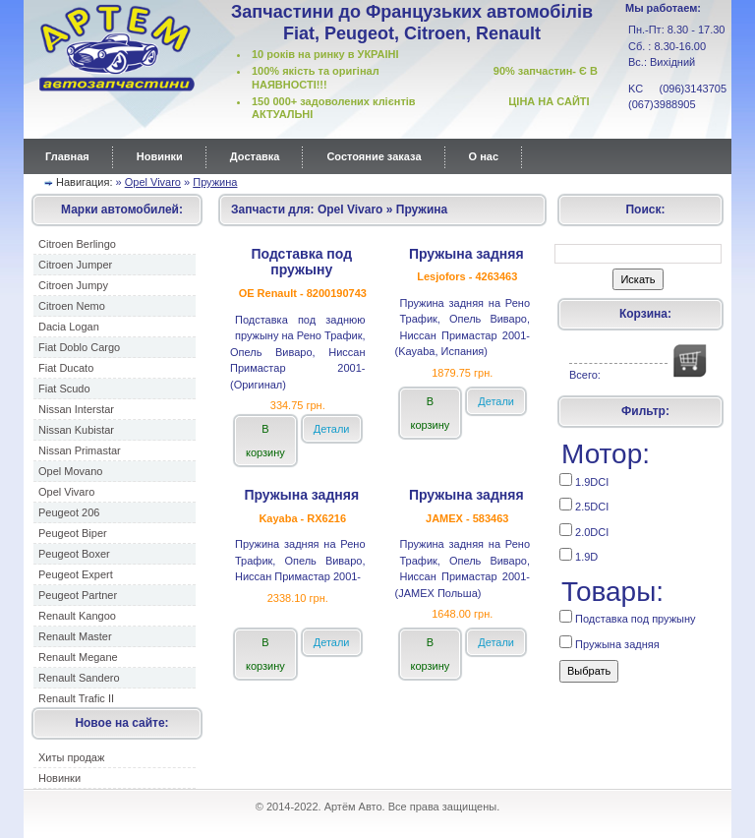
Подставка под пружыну (627, 617)
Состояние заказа (373, 156)
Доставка (255, 156)
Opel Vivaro (153, 182)
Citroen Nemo (71, 306)
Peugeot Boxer (74, 554)
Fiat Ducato (65, 368)
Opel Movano (70, 471)
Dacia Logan (68, 326)
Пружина (215, 182)
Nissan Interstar (76, 409)
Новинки (160, 156)
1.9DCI (584, 480)
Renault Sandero (79, 678)
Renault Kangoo (77, 616)
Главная (67, 156)
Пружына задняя (609, 642)
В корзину (265, 440)
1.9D (578, 555)
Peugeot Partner (77, 595)
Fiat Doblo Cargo (79, 347)
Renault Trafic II (76, 698)
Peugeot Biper (72, 533)
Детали (332, 429)
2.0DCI (584, 530)
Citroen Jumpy (73, 285)
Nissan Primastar (79, 450)
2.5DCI (584, 505)
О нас (484, 156)
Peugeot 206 (68, 512)
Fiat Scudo (64, 388)
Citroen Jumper (75, 264)
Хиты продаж (71, 757)
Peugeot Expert (75, 574)
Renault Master (75, 636)
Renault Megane (78, 657)
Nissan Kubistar (76, 430)
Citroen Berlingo (77, 244)
